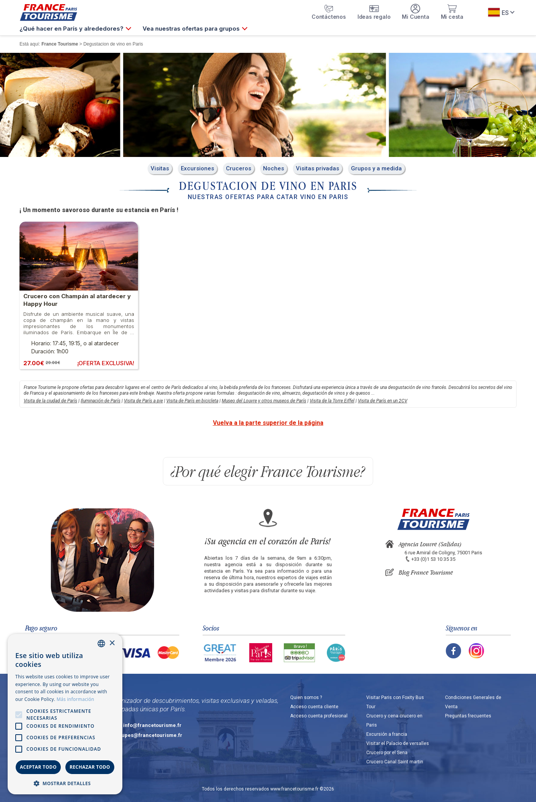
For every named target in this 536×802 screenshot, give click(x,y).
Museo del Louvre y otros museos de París (264, 400)
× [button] (112, 643)
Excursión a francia (386, 734)
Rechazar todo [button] (90, 767)
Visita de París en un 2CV (382, 400)
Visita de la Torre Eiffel (332, 400)
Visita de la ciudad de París (50, 400)
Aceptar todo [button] (38, 767)
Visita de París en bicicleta (192, 400)
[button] (65, 783)
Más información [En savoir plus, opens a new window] (75, 699)
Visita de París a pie (143, 400)
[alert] (65, 714)
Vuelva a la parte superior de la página (268, 422)
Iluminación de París (100, 400)
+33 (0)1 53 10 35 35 (433, 559)
